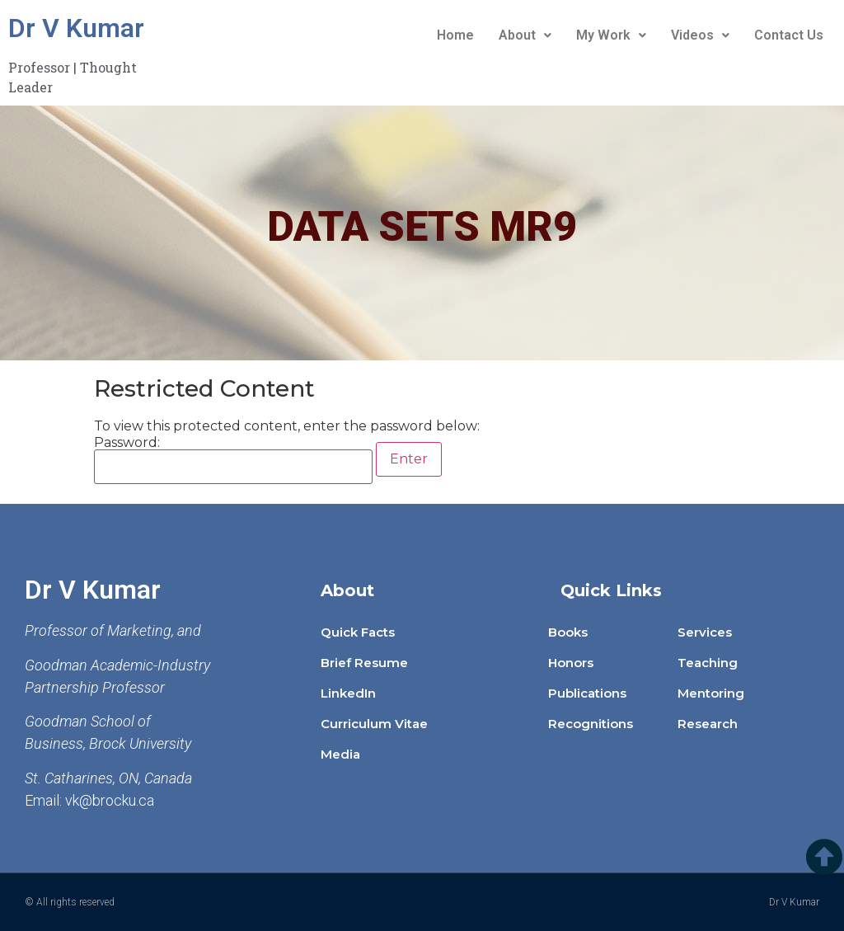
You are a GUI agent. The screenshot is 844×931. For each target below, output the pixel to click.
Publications (587, 693)
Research (708, 723)
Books (568, 632)
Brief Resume (364, 662)
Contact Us (788, 35)
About (525, 35)
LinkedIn (348, 693)
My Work (611, 35)
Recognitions (590, 723)
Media (340, 754)
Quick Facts (358, 632)
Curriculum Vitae (374, 723)
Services (705, 632)
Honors (570, 662)
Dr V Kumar (76, 28)
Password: (233, 460)
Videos (700, 35)
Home (455, 35)
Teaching (708, 662)
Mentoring (711, 693)
